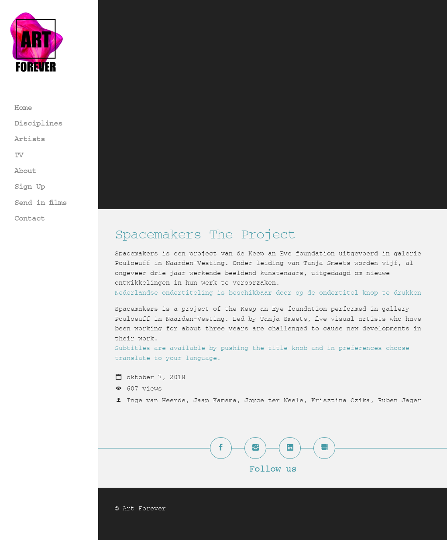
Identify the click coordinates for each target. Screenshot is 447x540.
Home (23, 107)
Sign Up (29, 186)
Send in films (40, 202)
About (25, 170)
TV (18, 155)
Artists (29, 139)
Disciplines (38, 123)
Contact (29, 218)
